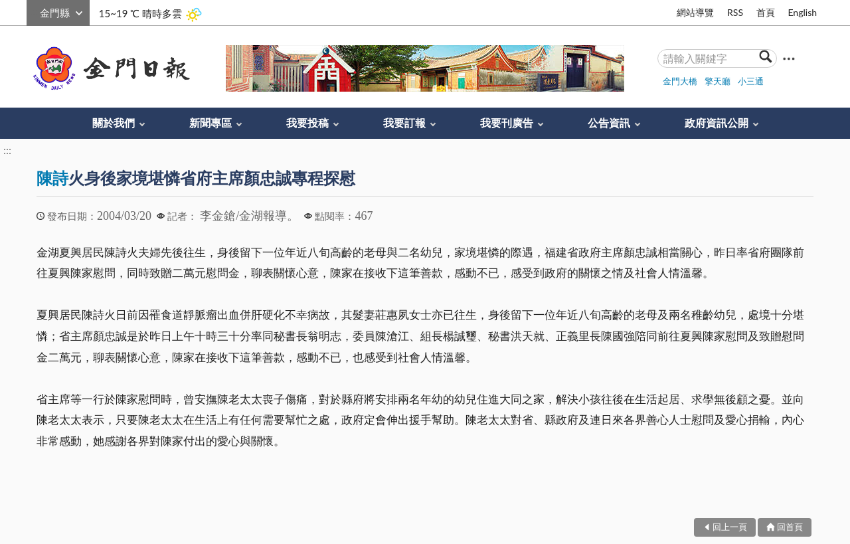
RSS (735, 12)
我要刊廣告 (506, 122)
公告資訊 (609, 122)
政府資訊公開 (716, 122)
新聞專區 (210, 122)
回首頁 (790, 526)
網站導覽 (695, 12)
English (802, 12)
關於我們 (113, 122)
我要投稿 (307, 122)
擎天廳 (717, 81)
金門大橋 (680, 81)
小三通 (751, 81)
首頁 (765, 12)
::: (34, 11)
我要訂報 (404, 122)
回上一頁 (730, 526)
